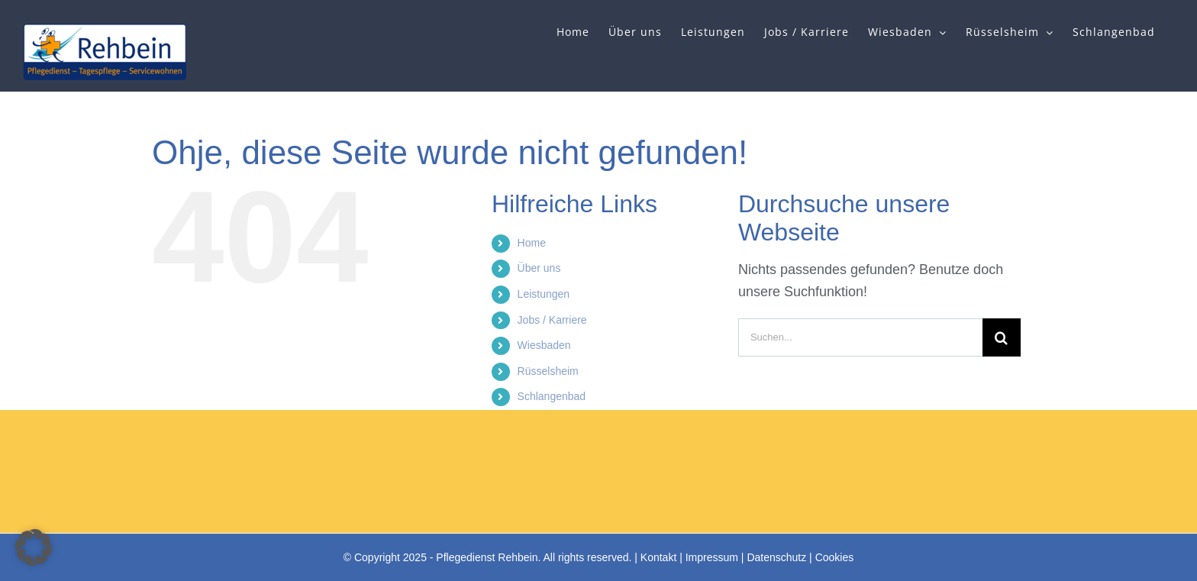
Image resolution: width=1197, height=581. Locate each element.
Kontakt (658, 557)
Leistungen (544, 294)
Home (532, 243)
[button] (33, 547)
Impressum (712, 557)
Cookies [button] (834, 557)
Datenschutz (776, 557)
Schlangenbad (552, 396)
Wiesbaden (544, 345)
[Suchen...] (860, 337)
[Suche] (1001, 337)
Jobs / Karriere (552, 320)
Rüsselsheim (548, 371)
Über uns (539, 268)
